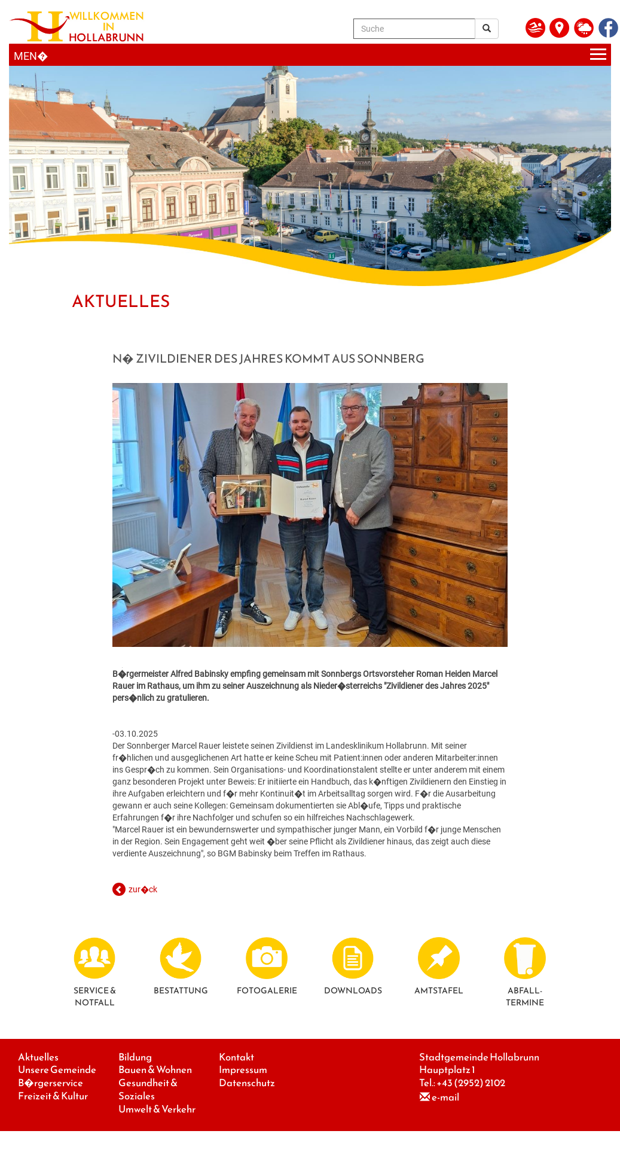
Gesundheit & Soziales (148, 1089)
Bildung (135, 1057)
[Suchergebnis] (487, 29)
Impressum (243, 1069)
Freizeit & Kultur (53, 1096)
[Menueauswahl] (310, 55)
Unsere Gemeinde (57, 1069)
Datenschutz (247, 1082)
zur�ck (143, 889)
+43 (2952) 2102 (470, 1082)
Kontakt (236, 1057)
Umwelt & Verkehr (157, 1109)
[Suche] (414, 29)
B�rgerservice (50, 1082)
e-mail (445, 1097)
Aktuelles (38, 1057)
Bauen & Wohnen (155, 1069)
